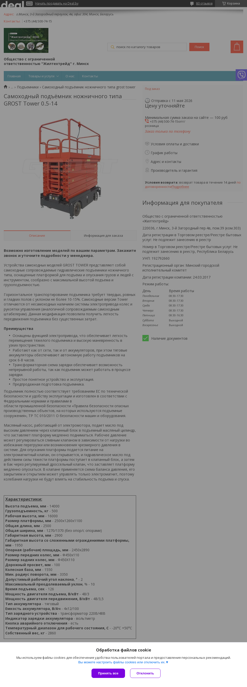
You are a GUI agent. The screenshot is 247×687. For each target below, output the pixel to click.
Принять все (108, 673)
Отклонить (145, 673)
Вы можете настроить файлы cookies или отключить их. (121, 662)
